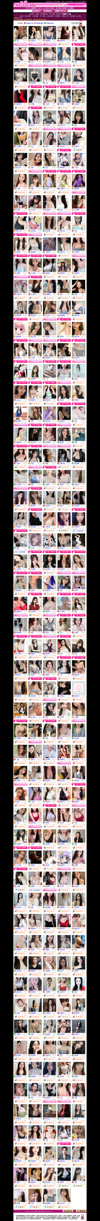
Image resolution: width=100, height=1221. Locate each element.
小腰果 (47, 484)
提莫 (32, 463)
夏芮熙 (62, 442)
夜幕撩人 (47, 273)
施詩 (61, 209)
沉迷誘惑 (76, 104)
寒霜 (18, 82)
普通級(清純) (50, 23)
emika (32, 61)
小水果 (47, 104)
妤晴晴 (18, 273)
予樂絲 (33, 104)
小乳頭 (62, 61)
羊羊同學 (18, 484)
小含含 (76, 167)
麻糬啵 (18, 505)
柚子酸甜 (47, 569)
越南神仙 (47, 548)
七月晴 (62, 526)
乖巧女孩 (33, 442)
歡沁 (47, 167)
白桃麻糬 (47, 442)
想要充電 (62, 230)
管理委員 (76, 273)
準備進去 (18, 357)
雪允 (76, 421)
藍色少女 (18, 167)
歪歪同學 (47, 230)
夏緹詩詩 (33, 505)
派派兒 (47, 188)
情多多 (62, 400)
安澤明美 (62, 188)
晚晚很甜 (33, 400)
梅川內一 (33, 125)
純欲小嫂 (76, 336)
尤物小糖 (76, 315)
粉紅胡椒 (33, 230)
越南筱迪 (33, 252)
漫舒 (61, 294)
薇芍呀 (62, 336)
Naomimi (18, 400)
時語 (76, 230)
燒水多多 (47, 505)
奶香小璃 (62, 125)
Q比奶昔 (47, 336)
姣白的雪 (62, 357)
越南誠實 (47, 209)
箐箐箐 (62, 104)
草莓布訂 (76, 400)
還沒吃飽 (62, 569)
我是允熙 (62, 252)
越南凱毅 (62, 167)
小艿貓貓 (18, 146)
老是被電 (33, 378)
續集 (76, 61)
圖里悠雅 (62, 40)
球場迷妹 (47, 40)
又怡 (47, 82)
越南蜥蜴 (62, 315)
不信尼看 (76, 252)
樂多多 (62, 484)
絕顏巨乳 (62, 82)
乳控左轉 (76, 505)
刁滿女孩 (47, 252)
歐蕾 (76, 40)
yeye (47, 378)
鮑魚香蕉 (18, 421)
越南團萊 (47, 294)
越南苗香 (18, 442)
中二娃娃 (33, 209)
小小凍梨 (33, 273)
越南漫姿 (62, 421)
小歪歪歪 (18, 569)
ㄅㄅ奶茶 (76, 82)
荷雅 (76, 442)
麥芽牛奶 (47, 421)
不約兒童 (62, 378)
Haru (32, 146)
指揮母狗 (62, 273)
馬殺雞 (18, 61)
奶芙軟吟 (76, 146)
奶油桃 (18, 252)
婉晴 (18, 548)
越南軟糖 (33, 82)
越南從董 (18, 336)
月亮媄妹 (33, 569)
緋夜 (32, 484)
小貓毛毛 (47, 526)
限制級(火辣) (29, 23)
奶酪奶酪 (76, 188)
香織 (32, 167)
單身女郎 (76, 526)
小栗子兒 (76, 484)
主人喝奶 (33, 294)
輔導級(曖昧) (40, 23)
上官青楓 (76, 209)
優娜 (32, 188)
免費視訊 (25, 40)
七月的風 (47, 125)
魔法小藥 (33, 336)
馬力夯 (18, 209)
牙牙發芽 (18, 378)
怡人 (18, 40)
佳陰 (32, 421)
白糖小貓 (62, 463)
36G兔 (32, 548)
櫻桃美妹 (76, 548)
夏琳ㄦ (47, 146)
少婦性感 (18, 294)
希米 (76, 125)
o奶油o (18, 463)
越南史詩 (47, 400)
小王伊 (18, 188)
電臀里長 (18, 526)
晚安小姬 (76, 357)
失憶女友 (33, 40)
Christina (47, 315)
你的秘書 (47, 61)
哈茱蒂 (76, 569)
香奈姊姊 (76, 463)
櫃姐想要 (62, 548)
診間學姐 (18, 125)
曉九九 (62, 505)
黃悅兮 (76, 378)
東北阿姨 (33, 526)
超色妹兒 (33, 315)
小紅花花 (62, 146)
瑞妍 (76, 294)
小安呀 (33, 357)
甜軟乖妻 (18, 315)
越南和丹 (18, 104)
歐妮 (47, 463)
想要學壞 (47, 357)
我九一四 (18, 230)
